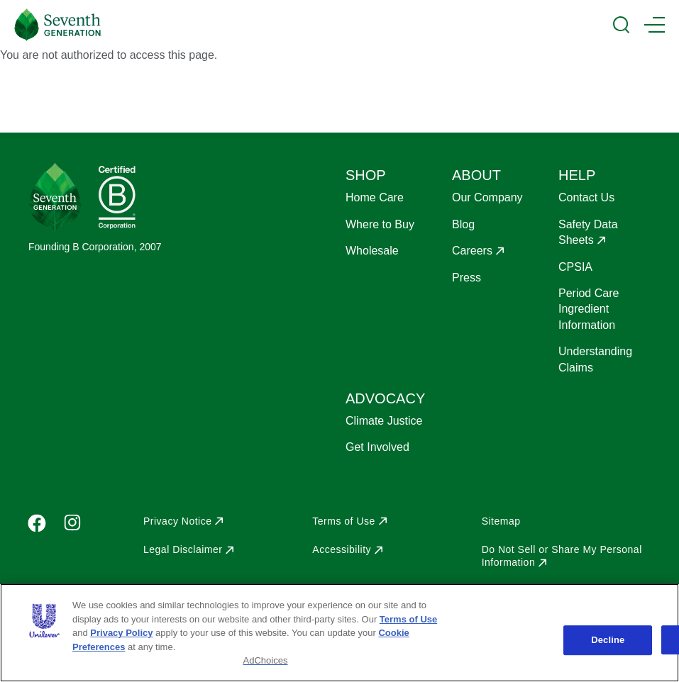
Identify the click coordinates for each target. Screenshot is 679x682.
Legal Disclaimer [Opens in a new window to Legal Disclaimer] (182, 549)
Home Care (375, 197)
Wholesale (372, 251)
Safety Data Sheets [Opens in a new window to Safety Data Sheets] (588, 232)
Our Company (487, 197)
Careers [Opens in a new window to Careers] (472, 251)
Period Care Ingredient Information (588, 309)
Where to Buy (380, 224)
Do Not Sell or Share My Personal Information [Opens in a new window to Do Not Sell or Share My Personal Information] (562, 556)
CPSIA (575, 267)
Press (466, 278)
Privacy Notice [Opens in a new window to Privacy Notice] (177, 521)
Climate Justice (384, 421)
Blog (463, 224)
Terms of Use (408, 619)
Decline (607, 640)
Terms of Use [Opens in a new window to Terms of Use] (343, 521)
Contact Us (586, 197)
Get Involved (377, 447)
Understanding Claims (595, 359)
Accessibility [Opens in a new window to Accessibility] (341, 549)
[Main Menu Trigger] (654, 25)
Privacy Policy (121, 632)
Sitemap (501, 521)
